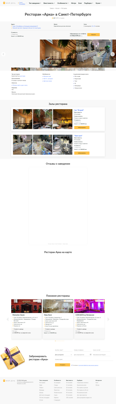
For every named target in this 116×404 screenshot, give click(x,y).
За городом (57, 382)
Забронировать (82, 127)
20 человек (69, 387)
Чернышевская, (48, 319)
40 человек (69, 392)
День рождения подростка (84, 397)
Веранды (41, 390)
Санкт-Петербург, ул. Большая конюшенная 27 (25, 26)
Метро (73, 3)
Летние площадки (44, 397)
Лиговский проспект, (18, 319)
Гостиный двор (37, 28)
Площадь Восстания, (91, 319)
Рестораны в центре (82, 387)
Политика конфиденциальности (25, 382)
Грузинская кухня (81, 385)
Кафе (40, 385)
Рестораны (42, 382)
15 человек (69, 385)
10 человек (69, 382)
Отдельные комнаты (82, 382)
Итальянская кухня (82, 392)
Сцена (55, 395)
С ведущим (57, 400)
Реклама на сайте (21, 383)
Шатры (41, 392)
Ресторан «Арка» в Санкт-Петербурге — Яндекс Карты (58, 243)
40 (94, 26)
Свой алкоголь (58, 387)
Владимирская (80, 320)
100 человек (69, 397)
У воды (56, 385)
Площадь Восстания (64, 319)
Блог (79, 3)
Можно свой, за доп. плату (20, 85)
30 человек (69, 390)
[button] (3, 54)
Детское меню (48, 81)
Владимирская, (27, 319)
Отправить (62, 364)
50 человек (69, 395)
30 (92, 26)
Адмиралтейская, (27, 28)
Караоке (56, 397)
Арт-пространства (82, 395)
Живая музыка (58, 392)
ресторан (22, 76)
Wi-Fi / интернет (48, 78)
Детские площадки (44, 395)
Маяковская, (56, 319)
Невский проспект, (18, 28)
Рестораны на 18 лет (82, 390)
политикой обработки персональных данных (88, 365)
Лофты (41, 387)
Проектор (56, 390)
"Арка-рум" (78, 136)
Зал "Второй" (79, 110)
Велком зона (47, 76)
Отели (41, 400)
